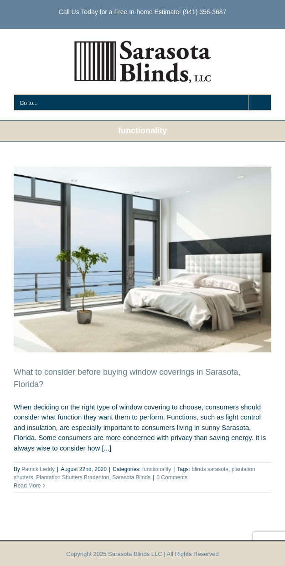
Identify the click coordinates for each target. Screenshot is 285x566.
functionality (156, 469)
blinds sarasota (210, 469)
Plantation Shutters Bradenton (72, 477)
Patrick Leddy (38, 469)
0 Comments (171, 477)
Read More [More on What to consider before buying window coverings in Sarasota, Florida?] (27, 485)
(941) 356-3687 (205, 12)
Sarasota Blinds (131, 477)
